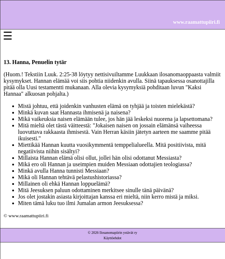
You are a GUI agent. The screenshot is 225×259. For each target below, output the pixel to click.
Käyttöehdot (112, 238)
